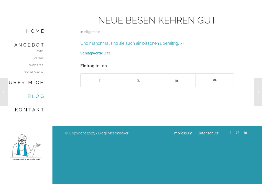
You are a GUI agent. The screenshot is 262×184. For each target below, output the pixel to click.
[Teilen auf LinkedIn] (176, 80)
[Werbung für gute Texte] (4, 92)
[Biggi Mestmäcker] (26, 147)
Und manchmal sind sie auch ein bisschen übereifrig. (129, 43)
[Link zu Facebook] (230, 132)
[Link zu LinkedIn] (245, 132)
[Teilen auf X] (138, 80)
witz (107, 53)
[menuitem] (26, 31)
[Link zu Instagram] (238, 132)
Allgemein (92, 32)
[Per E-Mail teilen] (215, 80)
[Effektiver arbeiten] (258, 92)
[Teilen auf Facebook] (100, 80)
